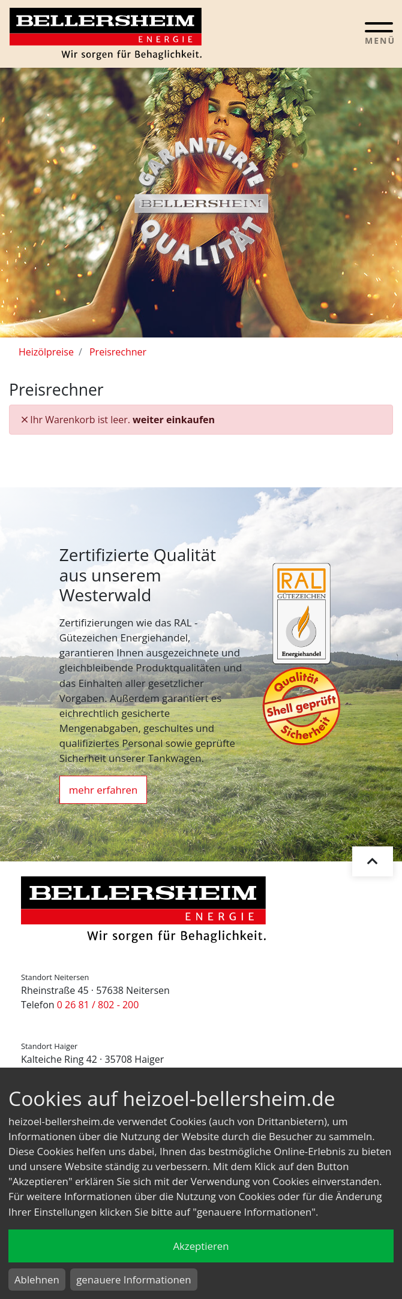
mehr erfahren (103, 790)
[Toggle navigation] (379, 33)
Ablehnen (36, 1279)
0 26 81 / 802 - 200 (98, 1004)
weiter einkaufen (174, 419)
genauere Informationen (133, 1279)
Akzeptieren (201, 1246)
